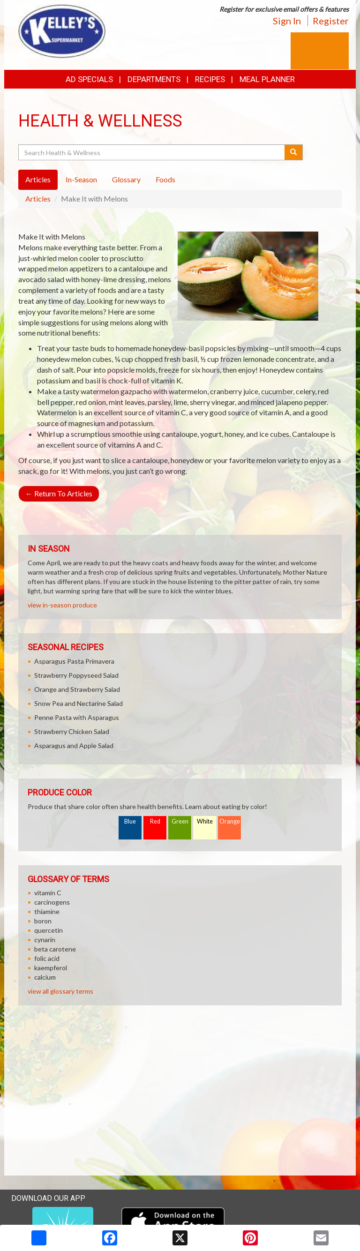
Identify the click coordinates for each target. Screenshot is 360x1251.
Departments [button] (154, 79)
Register (331, 20)
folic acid (47, 958)
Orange (229, 821)
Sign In (287, 20)
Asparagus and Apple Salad (73, 745)
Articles (38, 198)
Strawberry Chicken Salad (71, 731)
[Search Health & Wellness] (152, 152)
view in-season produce (62, 605)
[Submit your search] (294, 152)
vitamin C (47, 893)
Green (180, 821)
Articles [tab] (38, 179)
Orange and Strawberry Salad (77, 689)
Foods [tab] (165, 179)
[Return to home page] (61, 31)
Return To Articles (58, 493)
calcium (45, 977)
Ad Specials (89, 79)
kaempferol (50, 968)
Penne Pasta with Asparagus (76, 717)
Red (155, 821)
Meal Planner (267, 79)
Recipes (210, 79)
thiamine (47, 911)
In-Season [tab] (81, 179)
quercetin (48, 930)
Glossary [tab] (126, 179)
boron (43, 921)
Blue (130, 821)
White (205, 821)
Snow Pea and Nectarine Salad (78, 703)
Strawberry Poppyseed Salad (76, 675)
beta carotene (55, 949)
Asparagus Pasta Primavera (74, 661)
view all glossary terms (60, 991)
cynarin (44, 940)
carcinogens (52, 902)
